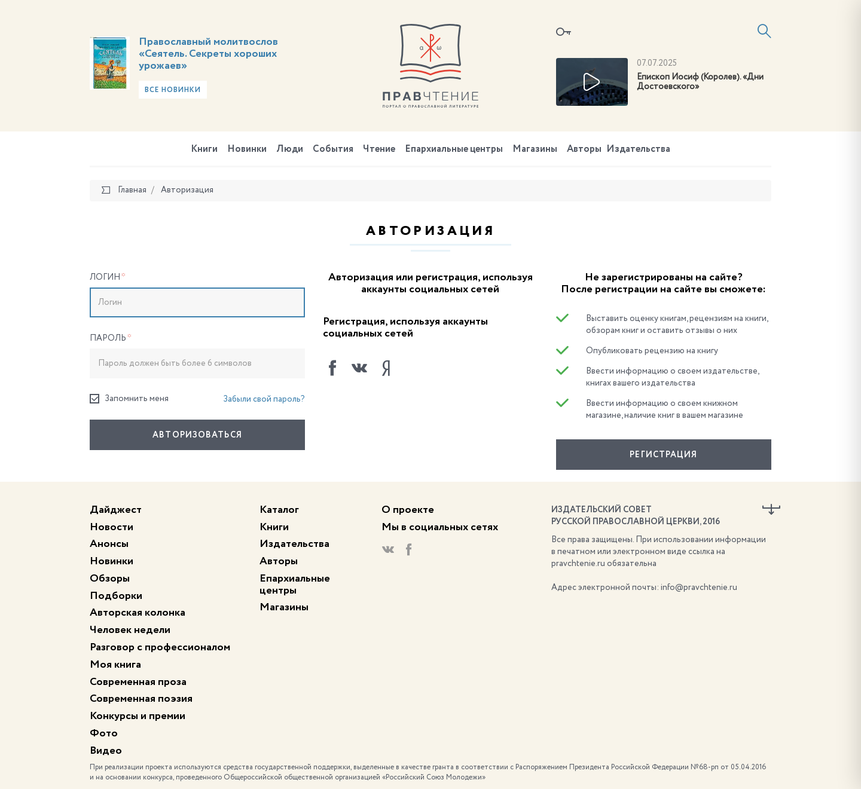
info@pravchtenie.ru (699, 587)
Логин (108, 277)
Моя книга (115, 664)
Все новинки (173, 90)
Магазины (534, 149)
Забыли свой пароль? (264, 399)
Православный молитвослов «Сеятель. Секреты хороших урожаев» (208, 53)
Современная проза (138, 682)
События (333, 149)
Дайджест (116, 509)
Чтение (379, 149)
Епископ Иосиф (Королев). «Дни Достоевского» (700, 82)
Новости (111, 527)
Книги (204, 149)
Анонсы (109, 544)
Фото (104, 733)
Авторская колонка (137, 612)
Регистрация (663, 455)
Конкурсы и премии (137, 716)
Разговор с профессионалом (160, 647)
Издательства (638, 149)
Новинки (247, 149)
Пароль (111, 338)
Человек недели (130, 630)
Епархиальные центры (454, 149)
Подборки (116, 596)
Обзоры (110, 578)
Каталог (279, 509)
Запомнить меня (129, 399)
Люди (289, 149)
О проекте (407, 509)
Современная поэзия (141, 698)
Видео (106, 750)
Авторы (584, 149)
